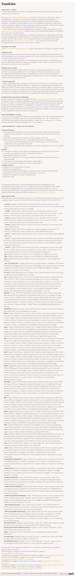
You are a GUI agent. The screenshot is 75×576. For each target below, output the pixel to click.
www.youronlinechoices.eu (45, 192)
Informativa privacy (35, 573)
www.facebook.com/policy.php (12, 553)
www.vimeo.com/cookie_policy (53, 565)
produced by (67, 574)
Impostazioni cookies (50, 573)
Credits (25, 573)
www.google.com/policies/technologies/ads (17, 559)
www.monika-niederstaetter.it (19, 17)
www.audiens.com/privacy (54, 555)
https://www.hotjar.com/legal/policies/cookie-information (22, 569)
